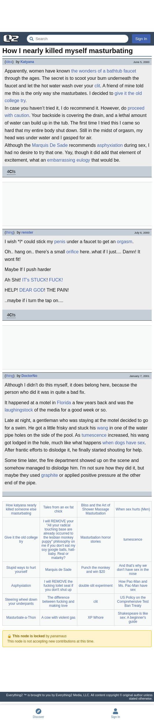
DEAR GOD (31, 290)
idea (9, 62)
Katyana (27, 62)
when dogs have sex (123, 442)
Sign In (141, 39)
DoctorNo (29, 376)
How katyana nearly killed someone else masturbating (21, 509)
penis (59, 241)
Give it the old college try (21, 539)
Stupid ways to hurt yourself (21, 570)
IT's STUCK (34, 279)
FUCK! (56, 279)
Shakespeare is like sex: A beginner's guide (133, 617)
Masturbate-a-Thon (21, 617)
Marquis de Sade (58, 570)
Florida (64, 402)
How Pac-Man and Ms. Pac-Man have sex (132, 586)
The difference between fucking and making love (58, 601)
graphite (49, 475)
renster (27, 232)
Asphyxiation (21, 586)
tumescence (94, 435)
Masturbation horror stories (95, 539)
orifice (72, 251)
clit (97, 85)
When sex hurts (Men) (133, 509)
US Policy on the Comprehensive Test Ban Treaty (133, 601)
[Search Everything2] (78, 39)
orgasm (124, 241)
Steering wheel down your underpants (21, 602)
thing (9, 232)
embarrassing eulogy (68, 160)
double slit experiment (96, 586)
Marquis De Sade (50, 145)
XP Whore (95, 617)
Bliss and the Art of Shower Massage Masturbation (95, 509)
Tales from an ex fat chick (58, 509)
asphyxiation (110, 145)
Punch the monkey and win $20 (95, 570)
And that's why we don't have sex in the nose (133, 570)
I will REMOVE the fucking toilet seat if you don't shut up (58, 586)
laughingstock (19, 409)
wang (102, 427)
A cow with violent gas (58, 617)
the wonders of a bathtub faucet (103, 70)
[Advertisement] (77, 15)
